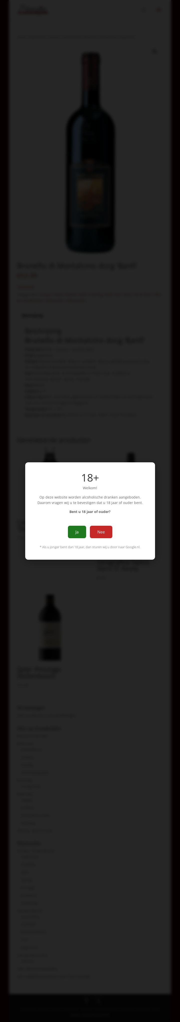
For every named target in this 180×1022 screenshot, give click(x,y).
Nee (101, 532)
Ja (77, 532)
